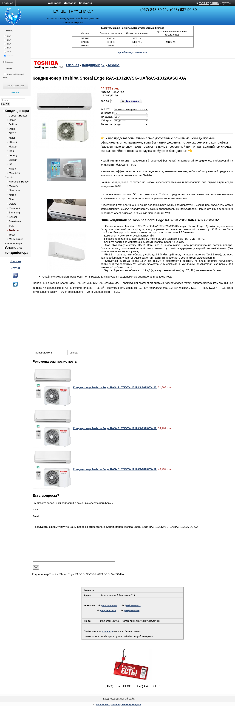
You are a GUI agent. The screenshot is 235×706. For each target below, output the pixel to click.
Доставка (70, 3)
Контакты (85, 3)
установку (107, 631)
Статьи (15, 267)
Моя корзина (209, 3)
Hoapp (13, 146)
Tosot (12, 234)
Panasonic (15, 208)
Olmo (12, 199)
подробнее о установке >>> (132, 52)
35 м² (7, 44)
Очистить (15, 92)
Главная (7, 3)
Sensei (13, 216)
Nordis (12, 194)
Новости (15, 261)
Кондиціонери (17, 111)
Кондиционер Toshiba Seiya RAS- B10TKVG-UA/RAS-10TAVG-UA (115, 387)
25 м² (7, 40)
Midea (12, 168)
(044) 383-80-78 (109, 605)
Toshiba (14, 230)
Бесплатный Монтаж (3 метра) (13, 75)
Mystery (13, 186)
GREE (12, 133)
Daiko (12, 128)
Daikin (12, 120)
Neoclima (14, 190)
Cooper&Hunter (18, 115)
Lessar (13, 159)
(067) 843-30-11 (132, 605)
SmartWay (15, 221)
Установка (54, 3)
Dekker (13, 124)
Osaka (12, 203)
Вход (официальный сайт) (119, 698)
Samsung (14, 212)
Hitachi (13, 142)
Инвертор (8, 62)
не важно (9, 56)
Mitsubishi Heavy (18, 181)
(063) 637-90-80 (131, 610)
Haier (12, 137)
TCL (11, 225)
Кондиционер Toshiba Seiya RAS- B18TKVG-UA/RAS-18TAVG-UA (115, 469)
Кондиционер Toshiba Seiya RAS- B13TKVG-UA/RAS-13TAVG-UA (115, 428)
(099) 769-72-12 (108, 610)
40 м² (7, 48)
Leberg (13, 155)
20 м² (7, 36)
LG (10, 164)
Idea (11, 151)
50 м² (7, 52)
